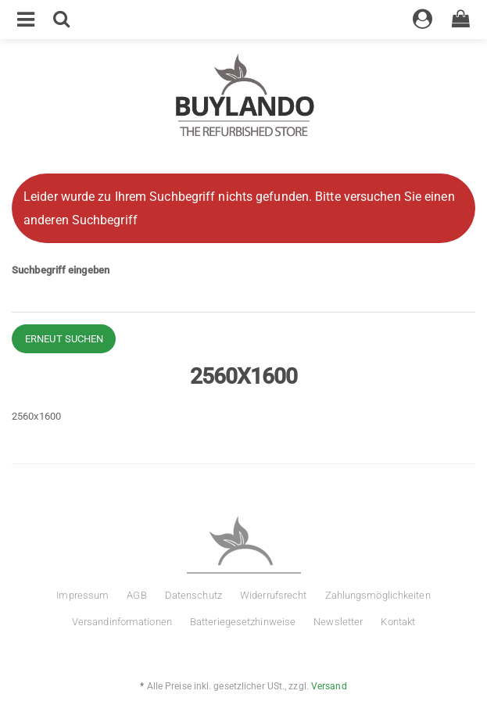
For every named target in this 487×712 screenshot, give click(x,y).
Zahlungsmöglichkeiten (378, 595)
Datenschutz (193, 595)
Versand (329, 686)
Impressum (82, 595)
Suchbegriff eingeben (60, 270)
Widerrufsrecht (273, 595)
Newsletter (338, 622)
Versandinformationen (122, 622)
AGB (136, 595)
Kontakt (398, 622)
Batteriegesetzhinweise (242, 622)
